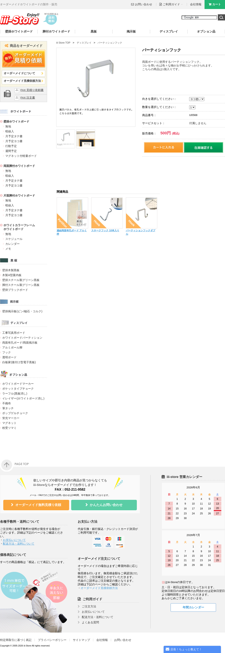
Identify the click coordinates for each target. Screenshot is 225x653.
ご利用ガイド (92, 599)
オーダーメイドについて (19, 73)
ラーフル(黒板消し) (14, 393)
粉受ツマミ (9, 427)
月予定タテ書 (13, 136)
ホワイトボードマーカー (18, 383)
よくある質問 (90, 622)
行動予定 (11, 146)
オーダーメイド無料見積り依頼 (38, 505)
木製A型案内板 (11, 275)
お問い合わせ (143, 4)
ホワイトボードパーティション (22, 337)
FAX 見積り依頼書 (32, 90)
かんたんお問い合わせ (106, 505)
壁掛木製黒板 (10, 270)
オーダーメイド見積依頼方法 (22, 80)
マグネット (9, 423)
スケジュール (13, 239)
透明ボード (9, 357)
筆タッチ (8, 408)
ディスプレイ (169, 31)
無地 (8, 126)
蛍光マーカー (10, 418)
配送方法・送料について (18, 543)
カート (216, 4)
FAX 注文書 (27, 97)
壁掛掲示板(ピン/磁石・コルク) (22, 311)
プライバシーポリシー (52, 640)
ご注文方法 (89, 606)
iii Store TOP (63, 42)
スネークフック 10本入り (105, 230)
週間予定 (11, 151)
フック (6, 352)
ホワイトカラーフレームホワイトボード (19, 227)
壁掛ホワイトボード (19, 31)
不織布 (6, 403)
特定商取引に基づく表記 (16, 640)
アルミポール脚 (12, 347)
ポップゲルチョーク (15, 413)
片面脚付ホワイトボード (19, 195)
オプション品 (206, 31)
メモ (8, 248)
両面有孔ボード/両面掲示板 (19, 342)
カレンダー (12, 243)
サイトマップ (81, 640)
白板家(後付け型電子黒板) (19, 362)
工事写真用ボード (13, 332)
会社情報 (195, 4)
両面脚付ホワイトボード (19, 165)
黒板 (94, 31)
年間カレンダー (193, 607)
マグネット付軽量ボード (21, 155)
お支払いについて (14, 540)
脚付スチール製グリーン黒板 (20, 285)
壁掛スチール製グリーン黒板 (20, 280)
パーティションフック (110, 42)
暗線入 (9, 131)
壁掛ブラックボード (15, 289)
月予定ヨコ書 (13, 141)
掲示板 (131, 31)
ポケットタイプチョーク (18, 388)
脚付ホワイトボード (56, 31)
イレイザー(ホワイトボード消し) (23, 398)
